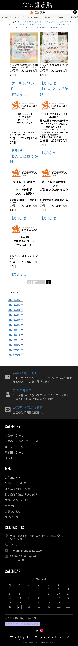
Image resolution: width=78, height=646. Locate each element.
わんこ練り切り (26, 21)
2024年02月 (15, 325)
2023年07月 (15, 345)
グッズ (9, 458)
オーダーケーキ (19, 17)
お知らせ (31, 24)
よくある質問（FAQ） (18, 489)
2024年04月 (15, 320)
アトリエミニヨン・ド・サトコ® (39, 637)
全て (14, 21)
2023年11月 (15, 335)
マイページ (11, 517)
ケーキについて (31, 27)
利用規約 (10, 506)
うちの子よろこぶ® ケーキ (21, 441)
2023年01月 (15, 354)
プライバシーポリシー (18, 500)
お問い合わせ (13, 511)
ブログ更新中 (22, 390)
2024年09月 (15, 315)
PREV (34, 282)
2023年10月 (15, 339)
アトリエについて (45, 24)
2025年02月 (15, 305)
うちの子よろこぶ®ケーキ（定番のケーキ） (41, 17)
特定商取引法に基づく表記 (21, 494)
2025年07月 (15, 300)
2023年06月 (15, 349)
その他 (38, 21)
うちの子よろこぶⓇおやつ (56, 21)
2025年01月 (15, 310)
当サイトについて (15, 483)
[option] (39, 594)
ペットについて (62, 24)
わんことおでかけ (54, 91)
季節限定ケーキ (62, 17)
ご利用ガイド (13, 477)
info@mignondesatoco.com (27, 550)
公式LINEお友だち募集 (28, 407)
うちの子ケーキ (6, 17)
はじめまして (16, 27)
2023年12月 (15, 330)
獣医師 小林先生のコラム (53, 27)
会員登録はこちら (25, 372)
